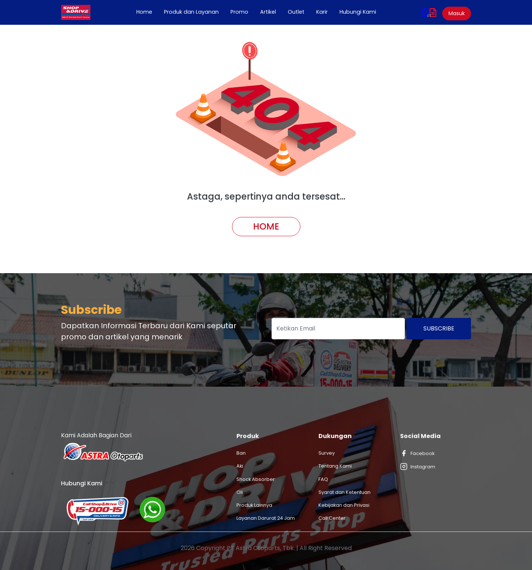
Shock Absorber (255, 479)
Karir (322, 12)
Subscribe (438, 328)
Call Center (331, 518)
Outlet (296, 12)
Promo (239, 12)
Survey (326, 453)
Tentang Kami (335, 466)
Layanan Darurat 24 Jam (265, 518)
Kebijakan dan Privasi (343, 505)
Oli (239, 492)
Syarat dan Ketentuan (344, 492)
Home (147, 12)
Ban (241, 453)
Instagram (417, 466)
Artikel (268, 12)
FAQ (323, 479)
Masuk (457, 13)
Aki (239, 466)
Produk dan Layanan (191, 12)
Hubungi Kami (358, 12)
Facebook (417, 453)
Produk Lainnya (254, 505)
